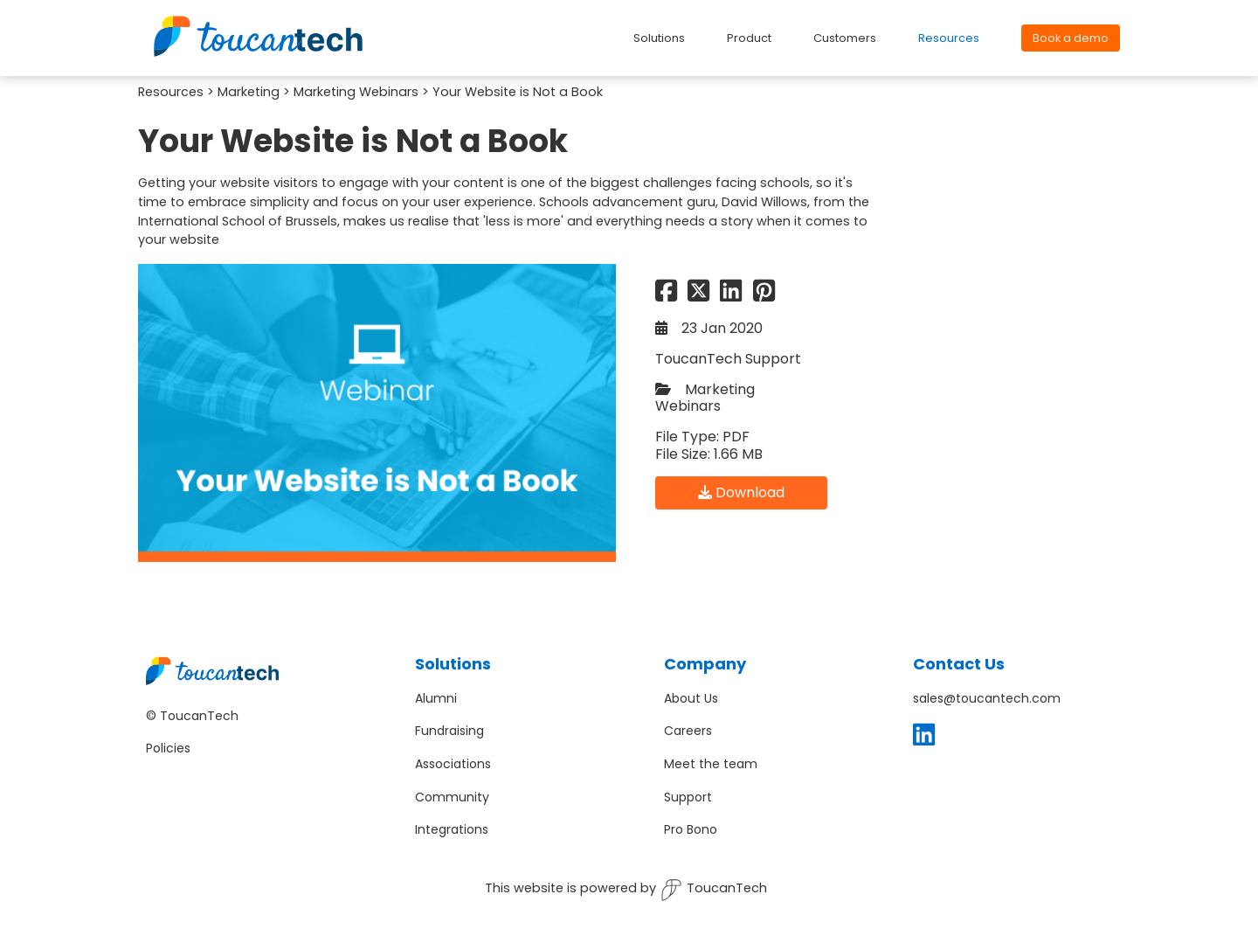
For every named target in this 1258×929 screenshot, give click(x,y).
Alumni (436, 698)
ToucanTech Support (728, 359)
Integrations (451, 829)
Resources (171, 92)
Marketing (249, 92)
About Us (691, 698)
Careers (688, 730)
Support (688, 797)
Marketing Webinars (356, 92)
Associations (453, 764)
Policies (168, 748)
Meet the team (710, 764)
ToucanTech (713, 890)
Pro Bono (690, 829)
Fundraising (449, 730)
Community (452, 797)
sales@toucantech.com (987, 698)
